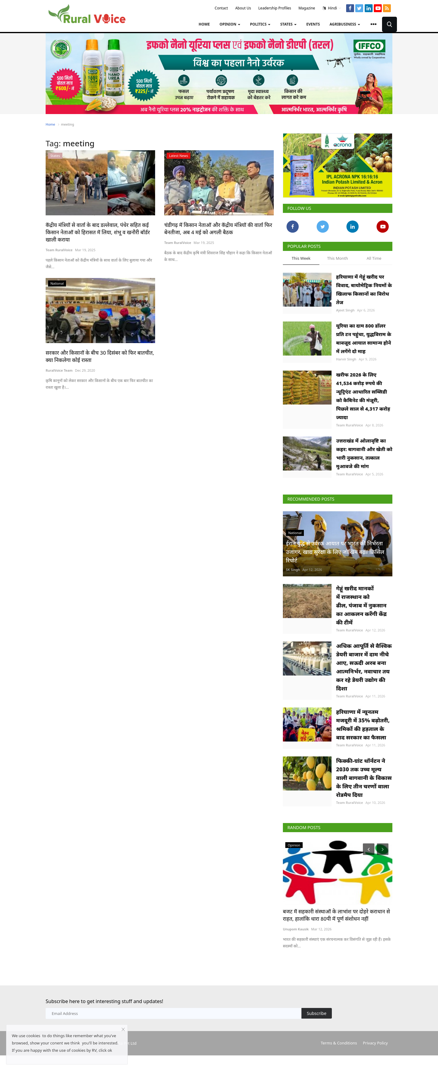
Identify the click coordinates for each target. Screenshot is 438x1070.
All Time (374, 258)
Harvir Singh (346, 359)
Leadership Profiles (274, 8)
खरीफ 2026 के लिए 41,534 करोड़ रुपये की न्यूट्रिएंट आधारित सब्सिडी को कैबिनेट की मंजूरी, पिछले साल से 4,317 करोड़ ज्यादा (363, 396)
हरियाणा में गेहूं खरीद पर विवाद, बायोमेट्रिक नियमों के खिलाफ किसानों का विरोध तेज (364, 289)
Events (313, 24)
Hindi (332, 8)
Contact (221, 8)
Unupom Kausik (296, 929)
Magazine (306, 8)
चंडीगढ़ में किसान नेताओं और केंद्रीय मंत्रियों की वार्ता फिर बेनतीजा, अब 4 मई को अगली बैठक (218, 228)
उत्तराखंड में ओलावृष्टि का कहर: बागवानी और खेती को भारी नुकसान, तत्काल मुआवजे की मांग (364, 453)
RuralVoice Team (59, 370)
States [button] (288, 24)
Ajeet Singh (345, 310)
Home (204, 24)
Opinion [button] (230, 24)
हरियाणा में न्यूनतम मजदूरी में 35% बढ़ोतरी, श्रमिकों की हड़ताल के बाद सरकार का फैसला (363, 724)
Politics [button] (260, 24)
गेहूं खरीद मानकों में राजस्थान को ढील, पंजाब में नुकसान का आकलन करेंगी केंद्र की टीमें (361, 605)
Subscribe (316, 1013)
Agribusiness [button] (345, 24)
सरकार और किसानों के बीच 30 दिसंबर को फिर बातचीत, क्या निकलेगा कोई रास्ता (100, 356)
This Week (301, 258)
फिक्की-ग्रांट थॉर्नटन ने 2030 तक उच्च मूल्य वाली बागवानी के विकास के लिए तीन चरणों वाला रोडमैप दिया (364, 777)
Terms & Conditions (339, 1043)
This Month (337, 258)
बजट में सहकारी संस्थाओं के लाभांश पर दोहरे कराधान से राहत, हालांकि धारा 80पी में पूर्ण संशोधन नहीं (336, 915)
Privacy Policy (375, 1043)
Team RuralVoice (59, 250)
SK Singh (293, 569)
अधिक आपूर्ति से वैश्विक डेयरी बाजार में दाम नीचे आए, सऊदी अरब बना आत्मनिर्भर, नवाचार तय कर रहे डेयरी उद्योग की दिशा (364, 667)
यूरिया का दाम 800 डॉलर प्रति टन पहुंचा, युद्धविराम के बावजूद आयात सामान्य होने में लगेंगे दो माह (363, 338)
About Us (243, 8)
